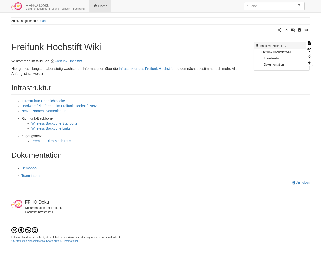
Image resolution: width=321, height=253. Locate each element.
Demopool (29, 168)
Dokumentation (274, 64)
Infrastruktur (272, 58)
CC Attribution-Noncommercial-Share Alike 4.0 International (44, 241)
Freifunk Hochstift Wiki (276, 52)
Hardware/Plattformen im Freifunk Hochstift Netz (59, 106)
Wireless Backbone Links (50, 128)
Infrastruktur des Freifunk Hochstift (146, 69)
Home (100, 6)
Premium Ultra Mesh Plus (51, 141)
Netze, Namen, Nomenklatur (43, 111)
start (43, 21)
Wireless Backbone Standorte (54, 124)
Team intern (30, 176)
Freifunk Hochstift (68, 61)
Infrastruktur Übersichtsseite (43, 101)
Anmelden (301, 182)
